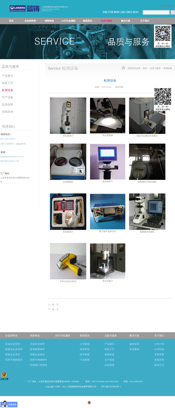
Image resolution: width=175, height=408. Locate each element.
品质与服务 (155, 68)
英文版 (171, 6)
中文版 (163, 6)
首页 (11, 20)
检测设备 (168, 68)
